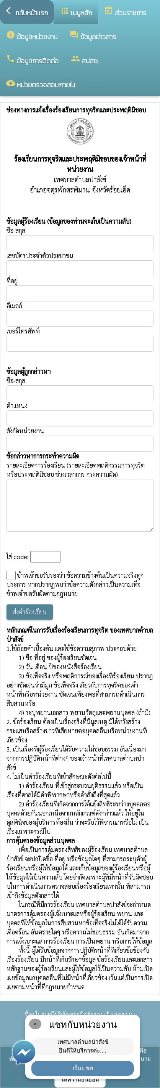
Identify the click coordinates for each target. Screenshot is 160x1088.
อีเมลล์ (14, 306)
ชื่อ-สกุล (80, 238)
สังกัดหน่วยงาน (25, 431)
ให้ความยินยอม (80, 1079)
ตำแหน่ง (17, 406)
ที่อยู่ (12, 281)
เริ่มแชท (83, 1068)
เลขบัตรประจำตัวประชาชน (80, 264)
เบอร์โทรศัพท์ (23, 331)
